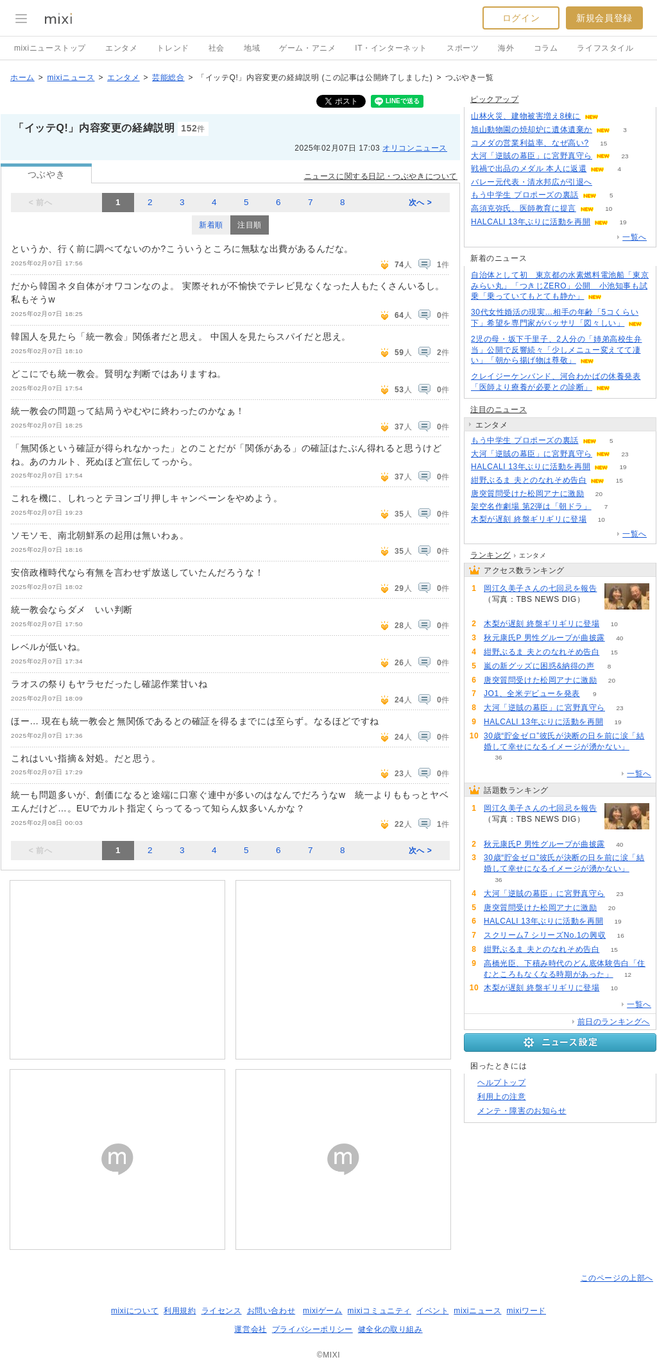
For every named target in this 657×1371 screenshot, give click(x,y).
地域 (252, 48)
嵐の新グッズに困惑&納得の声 (539, 665)
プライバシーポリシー (312, 1329)
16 (620, 935)
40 (619, 638)
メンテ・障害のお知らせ (522, 1110)
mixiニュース (70, 77)
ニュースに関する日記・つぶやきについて (380, 176)
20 (598, 493)
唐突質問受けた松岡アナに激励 (527, 493)
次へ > (420, 202)
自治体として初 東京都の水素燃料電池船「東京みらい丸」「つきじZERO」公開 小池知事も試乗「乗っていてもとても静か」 (560, 285)
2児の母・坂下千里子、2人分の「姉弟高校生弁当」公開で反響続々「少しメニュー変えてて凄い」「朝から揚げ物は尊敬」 (556, 350)
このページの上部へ (617, 1278)
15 (603, 143)
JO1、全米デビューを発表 (532, 693)
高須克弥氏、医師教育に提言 (523, 208)
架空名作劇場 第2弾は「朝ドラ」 (531, 506)
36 (498, 757)
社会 (217, 48)
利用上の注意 (501, 1096)
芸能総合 (168, 77)
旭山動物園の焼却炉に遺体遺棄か (531, 129)
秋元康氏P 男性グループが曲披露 (544, 637)
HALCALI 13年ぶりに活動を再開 (530, 221)
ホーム (22, 77)
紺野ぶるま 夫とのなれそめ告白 (528, 480)
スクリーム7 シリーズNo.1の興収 (545, 935)
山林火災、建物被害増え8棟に (526, 116)
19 (623, 222)
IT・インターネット (391, 48)
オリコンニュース (414, 148)
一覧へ (634, 237)
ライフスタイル (605, 48)
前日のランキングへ (613, 1021)
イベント (432, 1310)
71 (498, 610)
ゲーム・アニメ (307, 48)
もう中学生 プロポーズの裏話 (525, 194)
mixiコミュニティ (379, 1310)
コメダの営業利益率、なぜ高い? (530, 142)
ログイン (521, 18)
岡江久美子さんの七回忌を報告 (540, 588)
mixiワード (526, 1310)
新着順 (211, 224)
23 (624, 156)
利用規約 (180, 1310)
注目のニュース (498, 409)
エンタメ (121, 48)
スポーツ (463, 48)
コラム (546, 48)
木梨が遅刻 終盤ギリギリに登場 (528, 519)
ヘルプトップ (501, 1082)
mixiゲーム (323, 1310)
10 (608, 208)
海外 (506, 48)
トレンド (173, 48)
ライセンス (221, 1310)
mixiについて (134, 1310)
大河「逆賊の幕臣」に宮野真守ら (531, 155)
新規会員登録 (604, 18)
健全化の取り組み (390, 1329)
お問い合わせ (271, 1310)
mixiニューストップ (50, 48)
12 (627, 974)
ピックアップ (494, 99)
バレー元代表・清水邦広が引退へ (531, 182)
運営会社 (250, 1329)
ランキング (490, 555)
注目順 (249, 224)
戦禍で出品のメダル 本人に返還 (528, 168)
